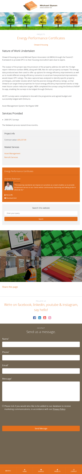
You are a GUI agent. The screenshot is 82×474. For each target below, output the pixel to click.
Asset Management (12, 153)
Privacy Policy (59, 409)
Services (41, 470)
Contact (74, 470)
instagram (70, 304)
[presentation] (19, 418)
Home (25, 470)
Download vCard (10, 198)
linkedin (39, 304)
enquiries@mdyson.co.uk (13, 441)
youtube (52, 304)
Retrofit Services (11, 157)
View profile (8, 195)
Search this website (41, 208)
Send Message (41, 428)
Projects (57, 470)
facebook (24, 304)
